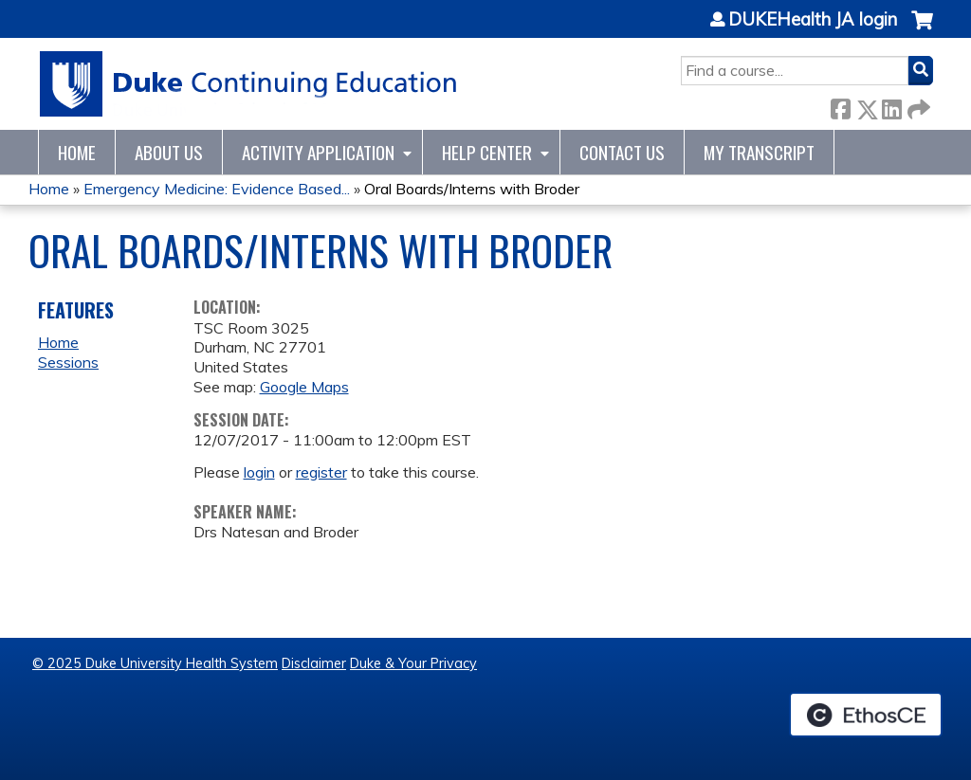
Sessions (68, 362)
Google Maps (304, 386)
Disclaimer (314, 663)
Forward (916, 106)
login (259, 472)
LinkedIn (891, 106)
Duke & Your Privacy (413, 663)
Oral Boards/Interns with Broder (471, 188)
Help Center (487, 152)
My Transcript (759, 152)
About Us (169, 152)
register (321, 472)
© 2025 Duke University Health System (155, 663)
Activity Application (318, 152)
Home (77, 152)
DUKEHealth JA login (812, 19)
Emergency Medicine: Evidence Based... (216, 188)
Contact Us (622, 152)
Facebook (840, 106)
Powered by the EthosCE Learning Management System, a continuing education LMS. (866, 714)
